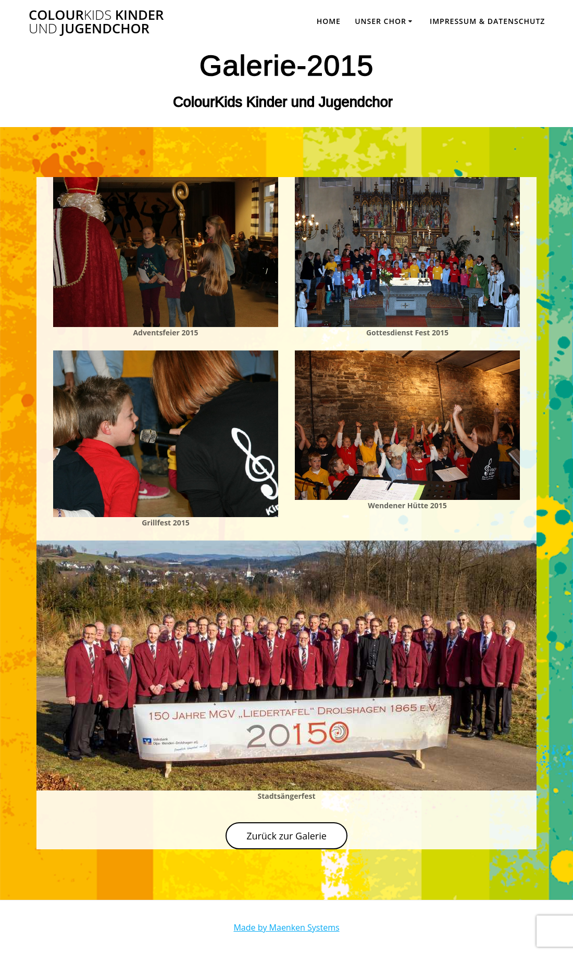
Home (329, 21)
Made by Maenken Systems (286, 927)
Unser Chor (380, 21)
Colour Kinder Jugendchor (96, 21)
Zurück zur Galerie (286, 836)
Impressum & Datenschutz (487, 21)
